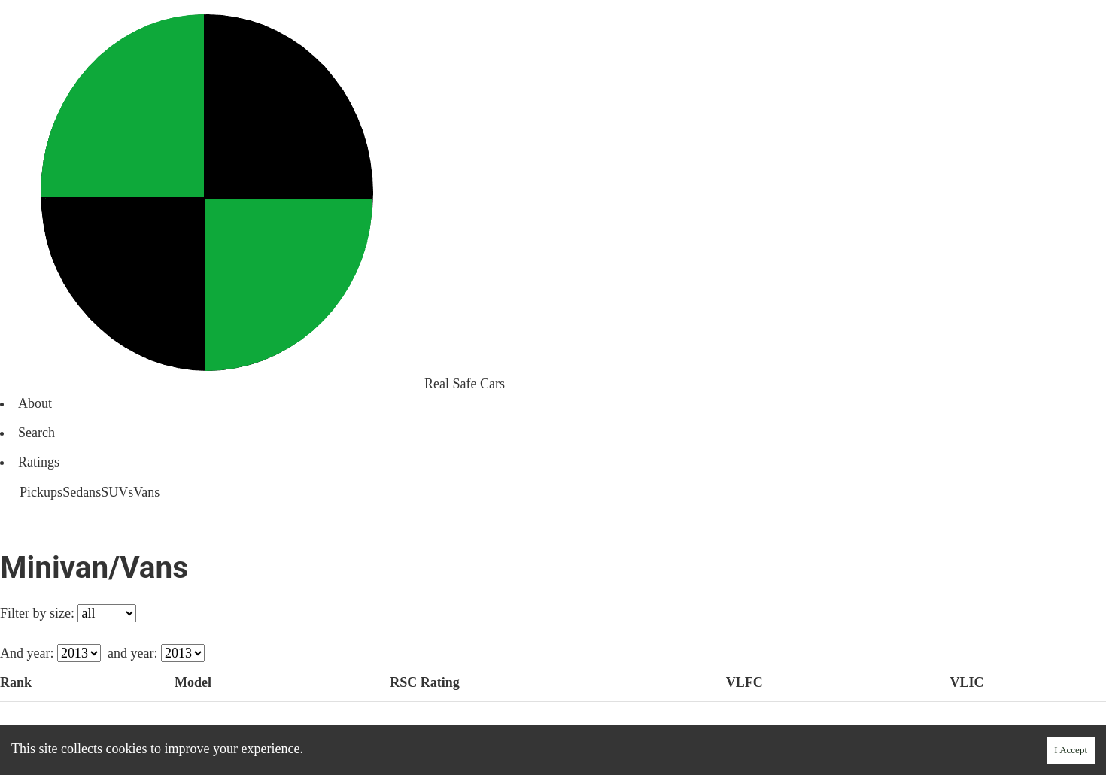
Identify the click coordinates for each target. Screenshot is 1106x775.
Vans (146, 492)
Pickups (41, 492)
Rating (426, 682)
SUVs (117, 492)
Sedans (81, 492)
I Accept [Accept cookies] (1070, 749)
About (35, 403)
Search (36, 432)
